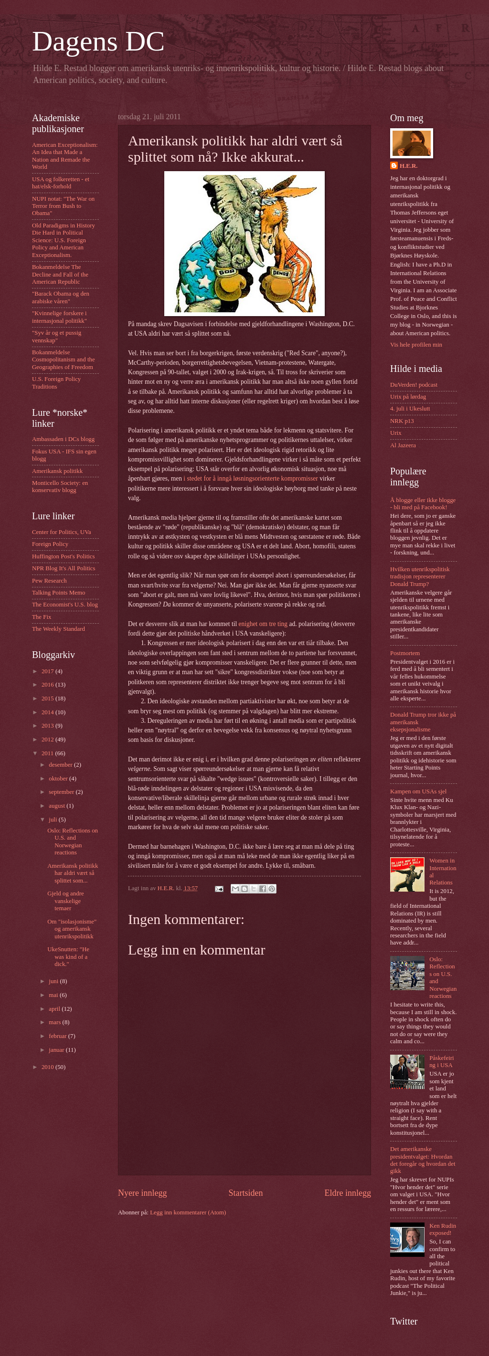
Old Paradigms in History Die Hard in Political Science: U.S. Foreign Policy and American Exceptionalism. (63, 240)
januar (57, 1050)
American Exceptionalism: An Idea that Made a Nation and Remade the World (65, 156)
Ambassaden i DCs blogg (63, 439)
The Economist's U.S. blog (65, 604)
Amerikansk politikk (57, 471)
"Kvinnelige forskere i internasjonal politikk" (59, 317)
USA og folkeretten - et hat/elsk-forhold (60, 183)
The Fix (41, 617)
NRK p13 (402, 421)
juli (53, 819)
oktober (59, 778)
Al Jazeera (403, 445)
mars (55, 1022)
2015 (48, 698)
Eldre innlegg (347, 1193)
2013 (48, 725)
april (55, 1009)
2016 (48, 684)
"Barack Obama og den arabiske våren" (60, 297)
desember (61, 764)
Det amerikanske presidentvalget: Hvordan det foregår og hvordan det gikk (423, 1160)
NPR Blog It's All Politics (64, 568)
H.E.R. (409, 166)
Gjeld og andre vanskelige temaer (65, 901)
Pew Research (49, 580)
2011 (48, 753)
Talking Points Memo (58, 592)
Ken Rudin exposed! (442, 1229)
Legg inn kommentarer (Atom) (188, 1212)
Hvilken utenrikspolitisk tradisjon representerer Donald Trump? (420, 576)
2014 (48, 712)
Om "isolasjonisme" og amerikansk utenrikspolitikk (71, 929)
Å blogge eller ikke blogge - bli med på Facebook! (423, 504)
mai (54, 995)
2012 (48, 739)
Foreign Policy (50, 544)
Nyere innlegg (142, 1193)
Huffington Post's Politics (63, 556)
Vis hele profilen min (416, 344)
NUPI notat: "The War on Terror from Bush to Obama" (63, 206)
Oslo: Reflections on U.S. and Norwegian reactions (72, 841)
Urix (396, 433)
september (62, 792)
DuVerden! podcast (413, 384)
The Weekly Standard (58, 629)
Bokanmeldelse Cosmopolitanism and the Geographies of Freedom (63, 359)
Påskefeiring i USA (441, 1061)
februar (58, 1036)
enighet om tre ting (263, 623)
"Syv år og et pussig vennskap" (56, 336)
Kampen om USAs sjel (418, 791)
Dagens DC (98, 41)
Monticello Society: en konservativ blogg (60, 486)
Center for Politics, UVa (61, 532)
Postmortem (405, 653)
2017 (48, 671)
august (57, 805)
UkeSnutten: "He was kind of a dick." (68, 956)
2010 (48, 1067)
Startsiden (245, 1193)
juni (54, 981)
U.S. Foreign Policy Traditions (56, 383)
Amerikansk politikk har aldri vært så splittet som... (72, 873)
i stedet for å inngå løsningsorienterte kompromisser (250, 478)
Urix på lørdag (408, 396)
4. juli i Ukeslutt (410, 408)
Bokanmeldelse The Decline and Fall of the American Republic (60, 274)
